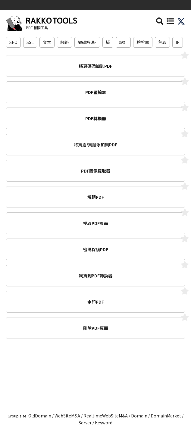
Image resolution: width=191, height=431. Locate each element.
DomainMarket (166, 416)
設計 (123, 42)
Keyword (103, 423)
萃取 (162, 42)
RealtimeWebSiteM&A (105, 416)
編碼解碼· (87, 42)
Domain (139, 416)
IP (178, 42)
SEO (13, 42)
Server (85, 423)
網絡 (64, 42)
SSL (30, 42)
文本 (47, 42)
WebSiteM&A (67, 416)
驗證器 (142, 42)
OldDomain (39, 416)
